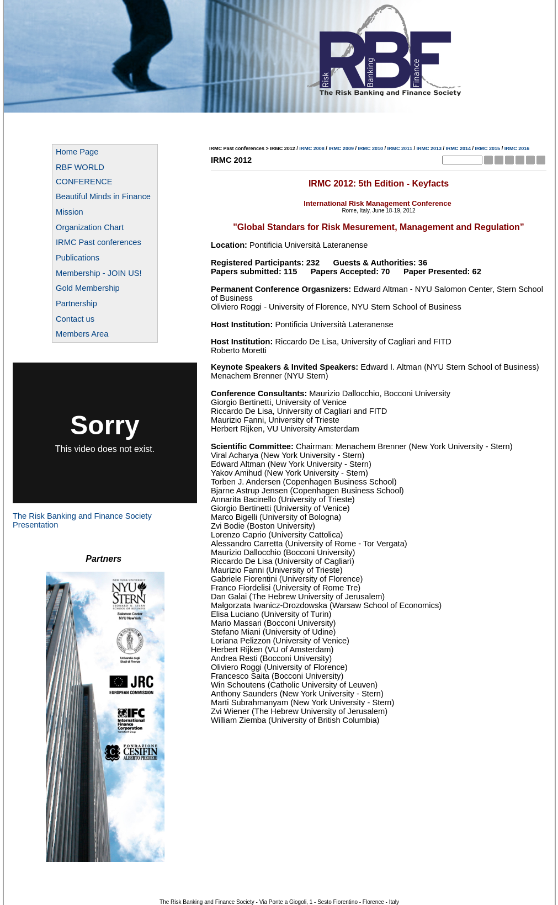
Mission (69, 211)
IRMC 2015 (488, 148)
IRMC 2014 (458, 148)
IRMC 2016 (517, 148)
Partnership (76, 303)
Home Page (77, 151)
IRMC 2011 (399, 148)
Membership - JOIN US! (99, 273)
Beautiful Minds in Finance (103, 196)
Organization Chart (90, 227)
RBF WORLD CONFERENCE (84, 174)
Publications (77, 257)
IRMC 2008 (312, 148)
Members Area (82, 333)
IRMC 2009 (341, 148)
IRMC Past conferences (98, 242)
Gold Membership (88, 288)
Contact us (75, 319)
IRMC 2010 (370, 148)
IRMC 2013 (429, 148)
